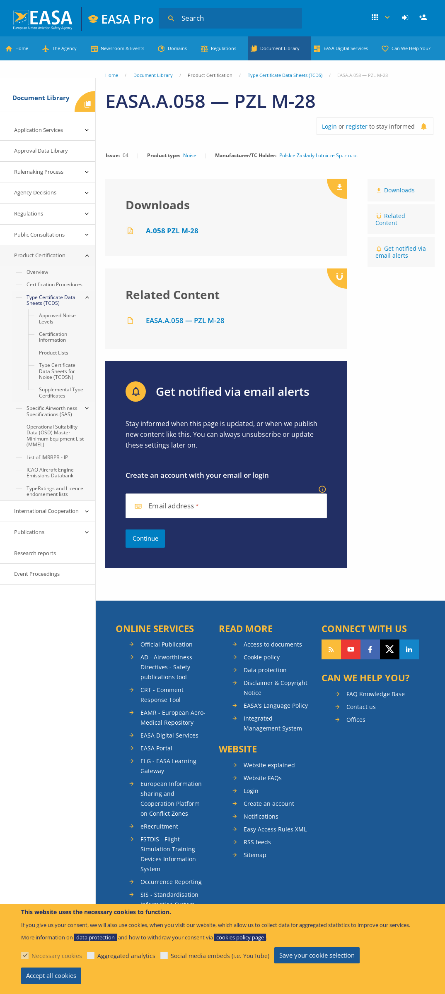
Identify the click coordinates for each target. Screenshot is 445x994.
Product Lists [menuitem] (53, 352)
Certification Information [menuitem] (53, 337)
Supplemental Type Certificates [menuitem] (61, 392)
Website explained (269, 765)
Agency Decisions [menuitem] (35, 192)
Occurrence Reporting (171, 882)
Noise (189, 155)
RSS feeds (257, 842)
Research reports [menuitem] (35, 553)
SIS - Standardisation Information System (169, 899)
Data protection (265, 670)
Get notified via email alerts (400, 251)
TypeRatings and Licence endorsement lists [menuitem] (55, 491)
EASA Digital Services (346, 48)
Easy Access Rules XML (275, 829)
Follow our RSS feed (331, 649)
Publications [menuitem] (29, 532)
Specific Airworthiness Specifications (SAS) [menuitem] (52, 411)
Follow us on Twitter (389, 649)
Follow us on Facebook (370, 649)
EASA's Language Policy (276, 705)
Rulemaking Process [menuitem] (38, 171)
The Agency (64, 48)
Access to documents (273, 644)
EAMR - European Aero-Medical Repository (173, 717)
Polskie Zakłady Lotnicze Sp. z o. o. (318, 155)
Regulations (223, 48)
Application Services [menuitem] (38, 130)
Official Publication (166, 644)
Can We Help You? (411, 48)
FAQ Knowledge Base (375, 694)
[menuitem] (406, 18)
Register (424, 18)
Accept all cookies (51, 975)
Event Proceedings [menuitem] (37, 573)
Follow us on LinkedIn (409, 649)
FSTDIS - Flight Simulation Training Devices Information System (168, 854)
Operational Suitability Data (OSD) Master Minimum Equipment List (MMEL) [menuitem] (55, 435)
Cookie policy (262, 657)
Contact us (361, 707)
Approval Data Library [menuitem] (41, 150)
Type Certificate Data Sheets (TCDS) (285, 75)
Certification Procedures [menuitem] (54, 284)
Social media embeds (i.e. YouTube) (220, 956)
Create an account (269, 803)
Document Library (280, 48)
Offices (355, 719)
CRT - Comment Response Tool (162, 695)
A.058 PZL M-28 (172, 230)
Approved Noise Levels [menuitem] (57, 318)
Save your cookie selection (317, 955)
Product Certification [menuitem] (39, 255)
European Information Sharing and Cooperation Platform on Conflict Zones (171, 798)
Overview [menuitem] (37, 271)
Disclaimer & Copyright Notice (275, 688)
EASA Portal (156, 748)
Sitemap (255, 855)
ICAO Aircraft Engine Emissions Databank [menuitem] (50, 472)
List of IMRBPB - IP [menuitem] (47, 457)
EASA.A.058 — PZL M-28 (185, 320)
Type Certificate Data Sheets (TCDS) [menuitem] (51, 300)
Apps (381, 18)
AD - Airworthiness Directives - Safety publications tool (166, 667)
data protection (95, 937)
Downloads (399, 190)
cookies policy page (240, 937)
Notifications (261, 816)
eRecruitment (159, 826)
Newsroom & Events (122, 48)
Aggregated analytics (126, 956)
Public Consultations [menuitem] (39, 234)
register (357, 126)
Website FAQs (263, 778)
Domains (177, 48)
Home (21, 48)
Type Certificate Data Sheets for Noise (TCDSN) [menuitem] (57, 371)
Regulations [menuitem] (28, 213)
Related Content (390, 219)
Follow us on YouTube (350, 649)
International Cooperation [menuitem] (46, 511)
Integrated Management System (273, 723)
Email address (171, 506)
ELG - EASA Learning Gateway (168, 766)
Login (406, 18)
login (260, 475)
